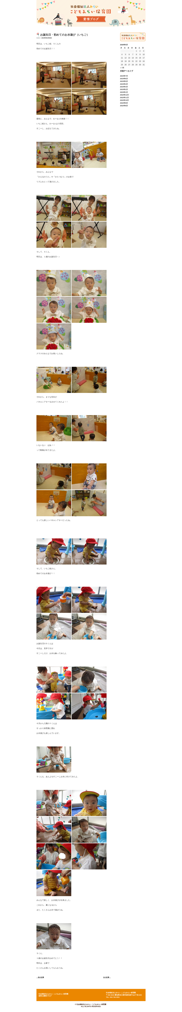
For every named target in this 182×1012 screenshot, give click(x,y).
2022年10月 (124, 100)
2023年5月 (124, 81)
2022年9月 (124, 103)
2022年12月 (124, 95)
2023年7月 (124, 76)
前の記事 (40, 977)
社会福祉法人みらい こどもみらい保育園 (121, 993)
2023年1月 (124, 92)
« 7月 (122, 68)
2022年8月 (124, 106)
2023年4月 (124, 84)
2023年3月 (124, 87)
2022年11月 (124, 97)
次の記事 (107, 977)
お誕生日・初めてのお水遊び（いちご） (64, 34)
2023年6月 (124, 79)
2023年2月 (124, 89)
